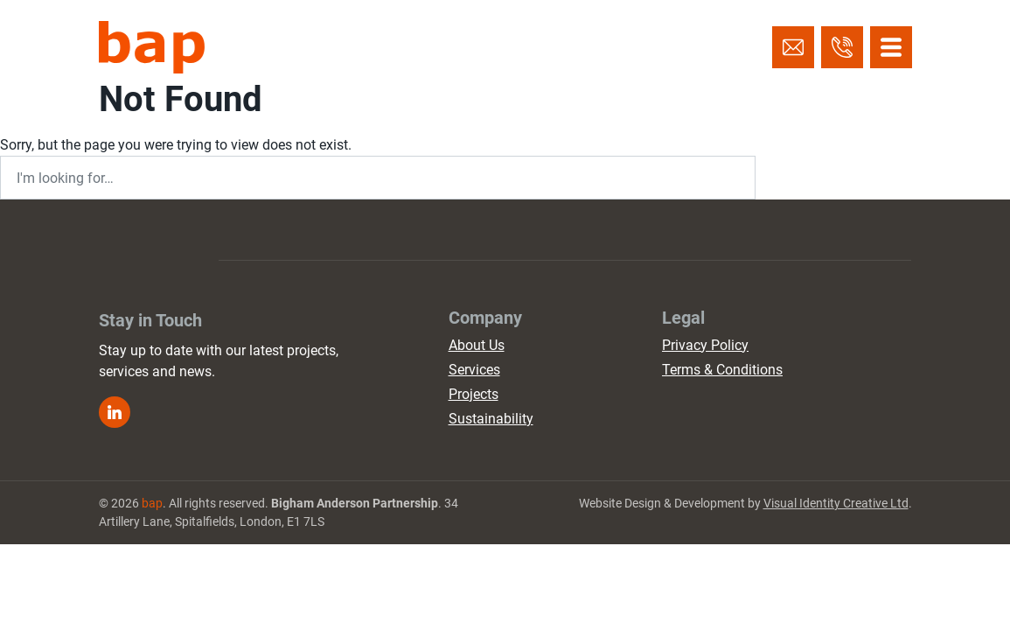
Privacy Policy (705, 345)
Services (474, 369)
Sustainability (491, 418)
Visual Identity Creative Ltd (836, 503)
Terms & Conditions (722, 369)
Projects (473, 394)
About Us (477, 345)
